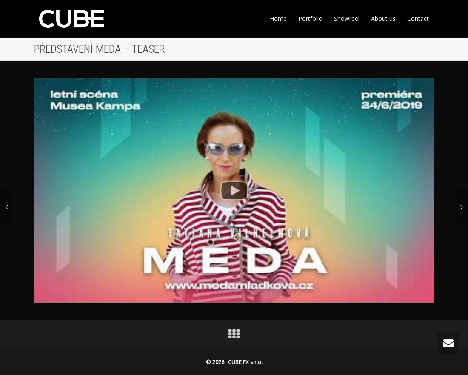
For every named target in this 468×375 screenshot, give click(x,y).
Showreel (347, 18)
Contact (418, 18)
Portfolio (310, 18)
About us (383, 18)
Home (278, 18)
